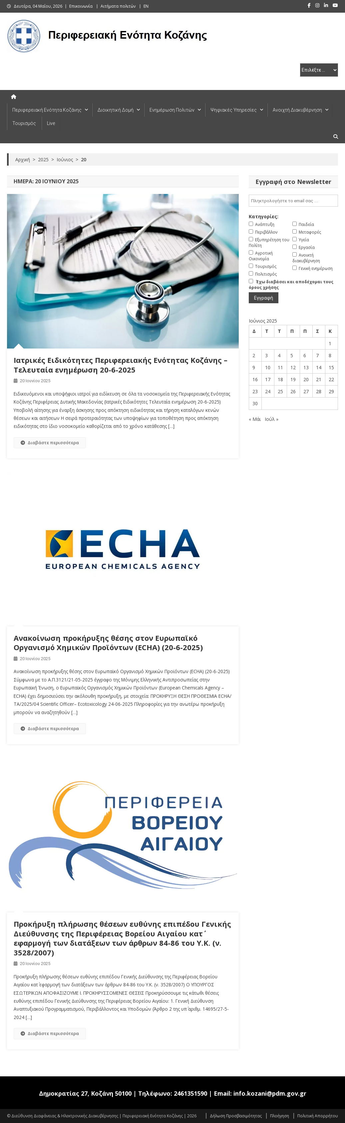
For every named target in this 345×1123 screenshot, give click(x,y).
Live (51, 123)
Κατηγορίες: (263, 216)
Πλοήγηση (279, 1116)
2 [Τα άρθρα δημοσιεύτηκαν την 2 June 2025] (253, 355)
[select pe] (319, 70)
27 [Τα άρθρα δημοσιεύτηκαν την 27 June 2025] (306, 391)
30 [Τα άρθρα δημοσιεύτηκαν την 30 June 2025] (255, 403)
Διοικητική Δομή (116, 110)
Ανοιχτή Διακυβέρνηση (297, 110)
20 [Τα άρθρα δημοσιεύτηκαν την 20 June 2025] (306, 379)
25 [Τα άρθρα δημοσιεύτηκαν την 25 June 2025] (280, 391)
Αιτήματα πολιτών (118, 6)
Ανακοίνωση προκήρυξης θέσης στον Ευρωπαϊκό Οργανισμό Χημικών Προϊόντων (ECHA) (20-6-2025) (108, 642)
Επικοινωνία (81, 6)
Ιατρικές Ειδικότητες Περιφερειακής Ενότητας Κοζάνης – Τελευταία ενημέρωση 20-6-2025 (120, 365)
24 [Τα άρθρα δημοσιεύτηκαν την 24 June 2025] (267, 391)
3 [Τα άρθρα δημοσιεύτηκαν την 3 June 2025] (266, 355)
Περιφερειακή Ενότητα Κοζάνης (47, 110)
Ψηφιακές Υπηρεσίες (233, 110)
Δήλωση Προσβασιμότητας (236, 1116)
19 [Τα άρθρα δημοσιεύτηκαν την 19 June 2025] (293, 379)
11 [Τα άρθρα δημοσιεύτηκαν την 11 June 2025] (280, 367)
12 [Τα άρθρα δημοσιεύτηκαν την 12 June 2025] (293, 367)
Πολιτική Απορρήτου (317, 1116)
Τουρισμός (24, 123)
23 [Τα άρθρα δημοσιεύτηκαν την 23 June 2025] (255, 391)
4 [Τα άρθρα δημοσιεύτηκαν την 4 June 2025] (279, 355)
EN (146, 6)
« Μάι (255, 419)
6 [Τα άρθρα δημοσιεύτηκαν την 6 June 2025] (304, 355)
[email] (293, 201)
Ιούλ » (271, 419)
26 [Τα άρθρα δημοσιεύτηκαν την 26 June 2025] (293, 391)
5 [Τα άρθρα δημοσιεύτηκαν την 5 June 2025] (291, 355)
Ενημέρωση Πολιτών (172, 110)
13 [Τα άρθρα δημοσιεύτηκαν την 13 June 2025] (306, 367)
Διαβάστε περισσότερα (50, 443)
